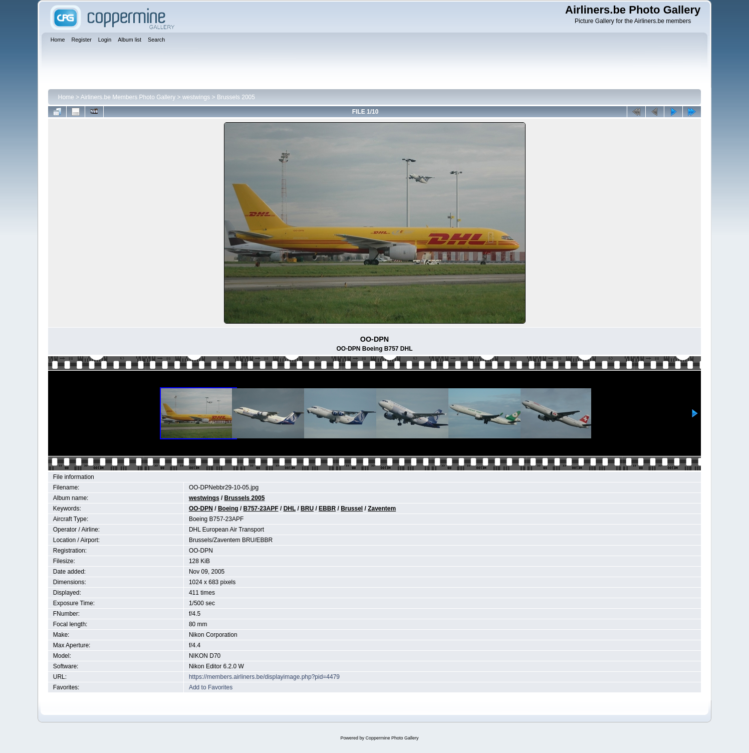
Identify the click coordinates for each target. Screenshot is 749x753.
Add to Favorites (210, 687)
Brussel (352, 508)
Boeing (228, 508)
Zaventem (382, 508)
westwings (196, 97)
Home (66, 97)
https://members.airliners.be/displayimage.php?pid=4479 (264, 676)
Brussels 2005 (236, 97)
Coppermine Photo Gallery (391, 737)
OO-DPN (201, 508)
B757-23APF (261, 508)
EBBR (327, 508)
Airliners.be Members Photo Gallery (128, 97)
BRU (307, 508)
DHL (290, 508)
